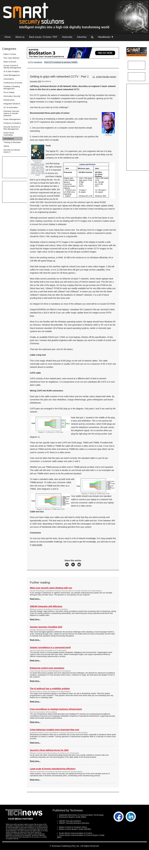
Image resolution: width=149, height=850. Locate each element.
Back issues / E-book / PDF (43, 37)
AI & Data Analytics (11, 71)
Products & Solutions (12, 123)
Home (7, 37)
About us (19, 37)
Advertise (82, 37)
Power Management (11, 119)
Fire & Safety (8, 92)
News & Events (9, 62)
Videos (6, 146)
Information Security (11, 96)
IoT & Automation (10, 107)
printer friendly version (104, 77)
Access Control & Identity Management (12, 66)
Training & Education (12, 142)
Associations (8, 79)
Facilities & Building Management (11, 87)
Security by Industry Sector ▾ (11, 151)
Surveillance (8, 139)
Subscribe (67, 37)
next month (37, 545)
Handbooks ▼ (105, 37)
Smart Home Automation (8, 134)
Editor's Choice (9, 54)
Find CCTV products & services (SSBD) (60, 62)
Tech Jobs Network (11, 58)
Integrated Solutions (11, 104)
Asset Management (11, 75)
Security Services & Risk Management (11, 128)
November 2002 (35, 81)
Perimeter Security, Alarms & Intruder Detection (11, 113)
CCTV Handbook (35, 62)
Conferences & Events (12, 83)
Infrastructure (9, 100)
